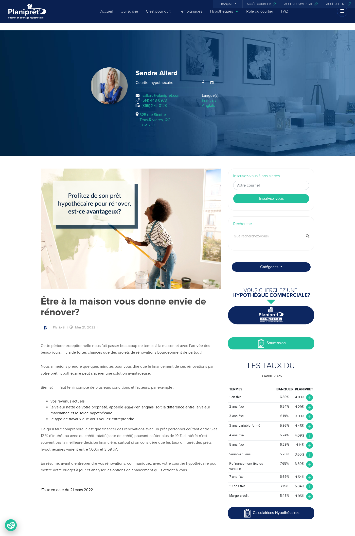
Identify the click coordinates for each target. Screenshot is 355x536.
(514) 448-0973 (154, 100)
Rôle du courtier (259, 15)
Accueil (106, 15)
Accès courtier (261, 4)
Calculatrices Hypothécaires (271, 513)
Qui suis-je (129, 15)
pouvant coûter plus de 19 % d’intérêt (166, 435)
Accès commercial (301, 4)
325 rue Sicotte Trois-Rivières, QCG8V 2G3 (155, 120)
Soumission (271, 343)
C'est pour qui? (158, 15)
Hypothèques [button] (224, 15)
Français (226, 4)
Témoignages (190, 15)
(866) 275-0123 (154, 105)
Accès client (338, 4)
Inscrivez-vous (271, 199)
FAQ (284, 15)
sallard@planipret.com (161, 95)
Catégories (269, 267)
